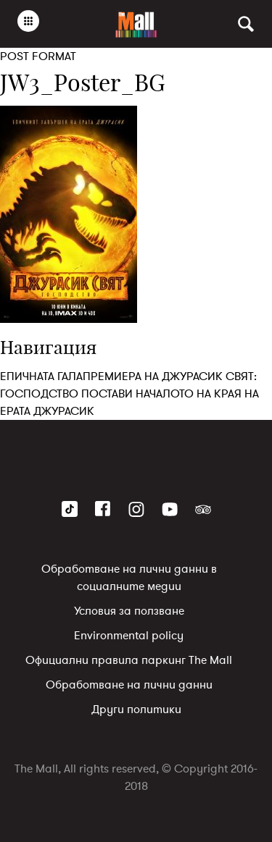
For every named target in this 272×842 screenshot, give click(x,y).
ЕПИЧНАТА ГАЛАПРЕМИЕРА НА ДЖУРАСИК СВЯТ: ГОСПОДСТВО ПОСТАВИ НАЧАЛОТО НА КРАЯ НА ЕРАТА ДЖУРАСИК (129, 394)
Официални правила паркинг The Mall (128, 660)
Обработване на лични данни (129, 685)
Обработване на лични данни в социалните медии (129, 577)
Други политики (136, 709)
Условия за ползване (129, 611)
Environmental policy (129, 636)
